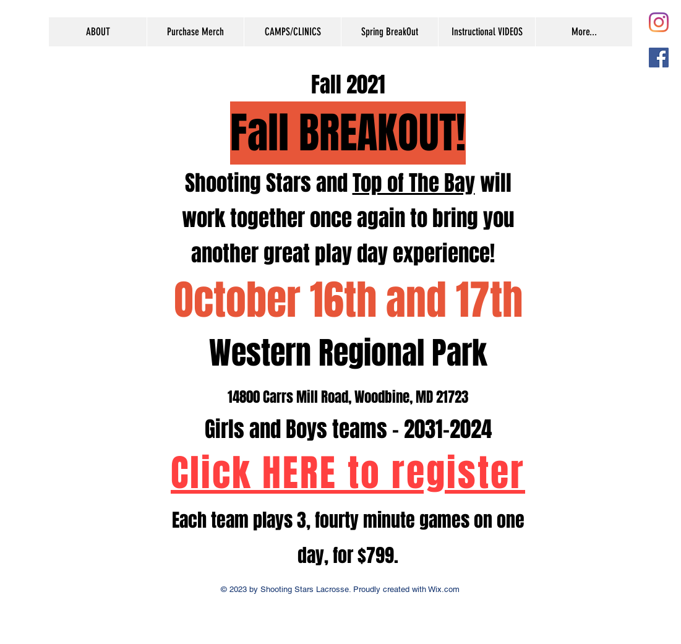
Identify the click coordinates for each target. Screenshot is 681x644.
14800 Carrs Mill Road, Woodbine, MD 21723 (348, 397)
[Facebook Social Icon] (659, 57)
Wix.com (443, 589)
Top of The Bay (414, 183)
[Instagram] (659, 22)
